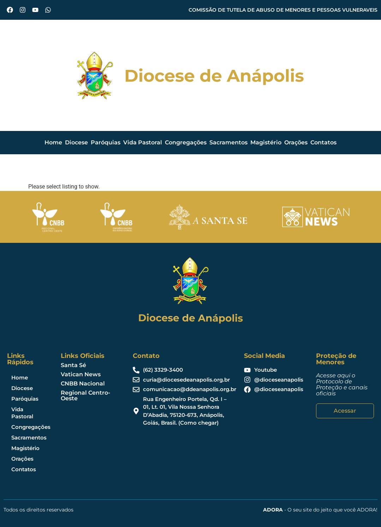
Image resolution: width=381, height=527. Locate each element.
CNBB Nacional (83, 383)
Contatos (323, 142)
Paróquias (105, 142)
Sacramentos (228, 142)
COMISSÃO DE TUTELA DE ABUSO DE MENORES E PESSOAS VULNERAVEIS (283, 10)
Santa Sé (73, 365)
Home (53, 142)
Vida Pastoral (142, 142)
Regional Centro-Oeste (85, 395)
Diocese (76, 142)
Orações (296, 142)
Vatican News (81, 374)
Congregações (186, 142)
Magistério (265, 142)
